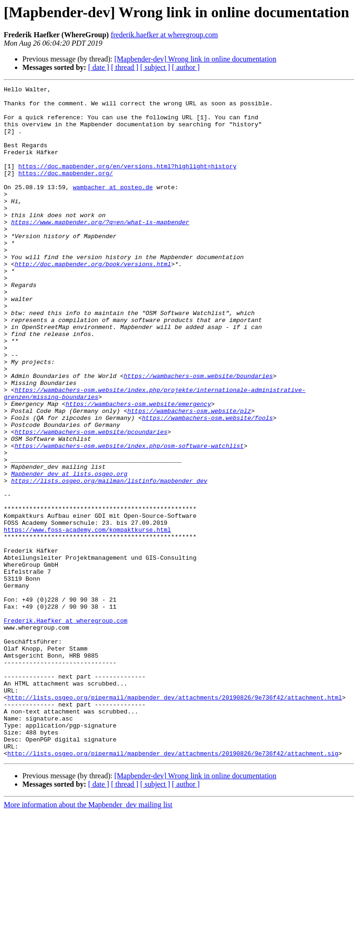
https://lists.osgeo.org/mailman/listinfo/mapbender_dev (109, 560)
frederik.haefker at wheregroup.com (164, 35)
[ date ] (98, 67)
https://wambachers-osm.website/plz (189, 476)
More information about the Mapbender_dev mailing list (88, 939)
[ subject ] (155, 67)
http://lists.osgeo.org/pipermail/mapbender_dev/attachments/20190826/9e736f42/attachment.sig (172, 887)
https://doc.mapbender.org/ (65, 191)
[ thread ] (124, 67)
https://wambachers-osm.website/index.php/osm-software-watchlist (128, 518)
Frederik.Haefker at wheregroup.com (65, 728)
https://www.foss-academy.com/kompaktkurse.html (87, 619)
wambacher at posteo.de (113, 208)
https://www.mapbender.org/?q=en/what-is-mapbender (100, 250)
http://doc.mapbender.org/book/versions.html (92, 300)
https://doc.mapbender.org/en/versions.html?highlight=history (127, 182)
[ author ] (186, 67)
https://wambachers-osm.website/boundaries (198, 434)
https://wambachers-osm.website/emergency (138, 468)
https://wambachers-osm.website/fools (207, 484)
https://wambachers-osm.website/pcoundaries (90, 501)
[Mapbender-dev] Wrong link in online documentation (195, 59)
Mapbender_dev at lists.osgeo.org (69, 552)
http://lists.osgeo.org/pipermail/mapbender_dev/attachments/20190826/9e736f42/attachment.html (174, 820)
